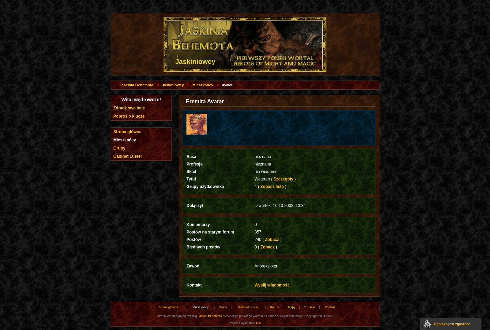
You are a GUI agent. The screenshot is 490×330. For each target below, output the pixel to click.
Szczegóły (283, 179)
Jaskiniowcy (173, 85)
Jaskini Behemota (210, 316)
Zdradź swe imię (129, 108)
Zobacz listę (272, 186)
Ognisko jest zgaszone (452, 324)
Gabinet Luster (127, 156)
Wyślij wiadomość (272, 285)
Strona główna (127, 131)
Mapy (291, 307)
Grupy (119, 148)
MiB (258, 323)
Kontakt (330, 307)
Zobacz (272, 239)
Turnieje (309, 307)
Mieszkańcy (202, 85)
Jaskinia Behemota (136, 85)
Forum (274, 307)
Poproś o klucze (129, 116)
